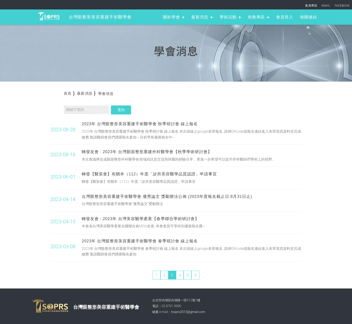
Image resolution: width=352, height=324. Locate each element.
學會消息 (106, 94)
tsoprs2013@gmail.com (188, 312)
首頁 (68, 93)
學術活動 (228, 17)
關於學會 (171, 17)
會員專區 (311, 5)
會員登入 (284, 17)
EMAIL (326, 5)
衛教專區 (256, 17)
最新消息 (199, 17)
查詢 (121, 110)
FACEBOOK (342, 5)
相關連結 (308, 17)
